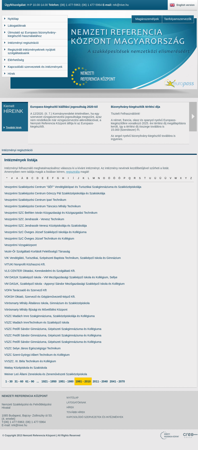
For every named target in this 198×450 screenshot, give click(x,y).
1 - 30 (9, 381)
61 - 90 (29, 381)
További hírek (14, 127)
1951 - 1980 (66, 381)
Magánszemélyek (147, 19)
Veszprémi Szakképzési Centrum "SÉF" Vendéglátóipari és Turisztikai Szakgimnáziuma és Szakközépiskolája (72, 186)
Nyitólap (73, 397)
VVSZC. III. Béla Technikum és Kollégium (30, 361)
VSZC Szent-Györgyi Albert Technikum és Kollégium (37, 354)
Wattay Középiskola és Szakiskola (25, 367)
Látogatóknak (76, 402)
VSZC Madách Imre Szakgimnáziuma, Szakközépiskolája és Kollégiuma (49, 316)
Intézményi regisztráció (17, 150)
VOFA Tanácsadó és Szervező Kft (25, 290)
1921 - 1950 (49, 381)
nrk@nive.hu (121, 4)
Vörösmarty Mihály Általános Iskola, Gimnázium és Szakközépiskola (47, 303)
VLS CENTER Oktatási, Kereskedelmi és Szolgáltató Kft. (39, 270)
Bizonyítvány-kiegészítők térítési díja (135, 106)
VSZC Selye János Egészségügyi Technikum (32, 348)
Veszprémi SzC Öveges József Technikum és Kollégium (39, 238)
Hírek (70, 407)
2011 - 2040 (100, 381)
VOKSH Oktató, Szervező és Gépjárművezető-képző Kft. (39, 296)
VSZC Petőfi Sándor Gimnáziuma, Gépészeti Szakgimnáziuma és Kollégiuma (53, 329)
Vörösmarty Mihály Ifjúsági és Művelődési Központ (35, 309)
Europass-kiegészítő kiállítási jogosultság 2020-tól (64, 106)
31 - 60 (19, 381)
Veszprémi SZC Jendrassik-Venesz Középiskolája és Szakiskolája (45, 225)
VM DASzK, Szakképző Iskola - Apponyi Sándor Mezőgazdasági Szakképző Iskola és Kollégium (64, 283)
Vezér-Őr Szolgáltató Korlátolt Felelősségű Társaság (37, 251)
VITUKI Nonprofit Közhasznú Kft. (25, 264)
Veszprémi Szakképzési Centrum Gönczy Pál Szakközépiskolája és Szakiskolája (54, 193)
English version (186, 5)
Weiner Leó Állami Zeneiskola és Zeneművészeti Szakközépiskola (45, 374)
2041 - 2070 (117, 381)
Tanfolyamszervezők (178, 19)
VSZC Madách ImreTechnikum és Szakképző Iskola (36, 322)
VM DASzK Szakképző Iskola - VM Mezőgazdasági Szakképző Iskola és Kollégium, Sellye (60, 277)
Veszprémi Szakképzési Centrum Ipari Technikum (35, 199)
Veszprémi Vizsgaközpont (20, 245)
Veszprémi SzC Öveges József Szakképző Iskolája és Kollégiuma (45, 232)
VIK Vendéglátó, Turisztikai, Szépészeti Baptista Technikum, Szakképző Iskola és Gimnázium (62, 258)
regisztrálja (73, 171)
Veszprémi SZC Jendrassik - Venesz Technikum (34, 219)
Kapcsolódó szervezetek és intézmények (95, 417)
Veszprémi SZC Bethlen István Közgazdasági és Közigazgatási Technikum (50, 212)
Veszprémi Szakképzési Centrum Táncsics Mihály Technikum (42, 206)
